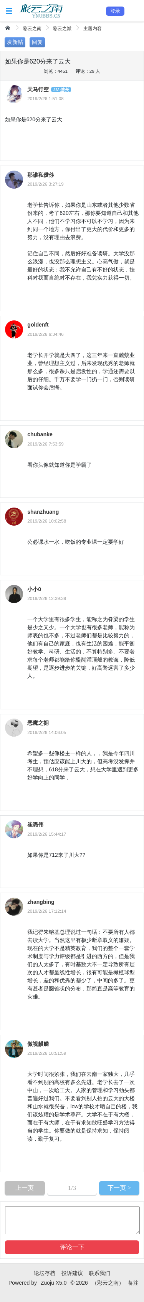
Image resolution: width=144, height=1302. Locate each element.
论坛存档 (44, 1273)
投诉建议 (72, 1273)
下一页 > (119, 1187)
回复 (37, 42)
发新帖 (15, 42)
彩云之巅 (62, 28)
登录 (115, 11)
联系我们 (99, 1273)
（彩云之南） (108, 1283)
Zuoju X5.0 (54, 1283)
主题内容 (92, 28)
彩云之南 (32, 28)
